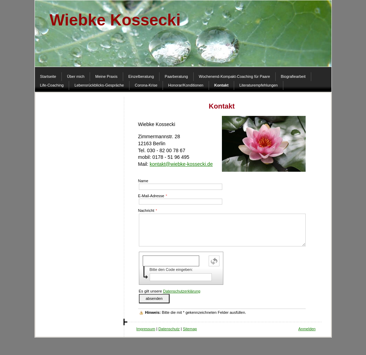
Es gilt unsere (170, 291)
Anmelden (307, 329)
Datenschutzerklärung (181, 291)
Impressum (145, 329)
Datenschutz (169, 329)
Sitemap (190, 329)
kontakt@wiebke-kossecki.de (181, 164)
